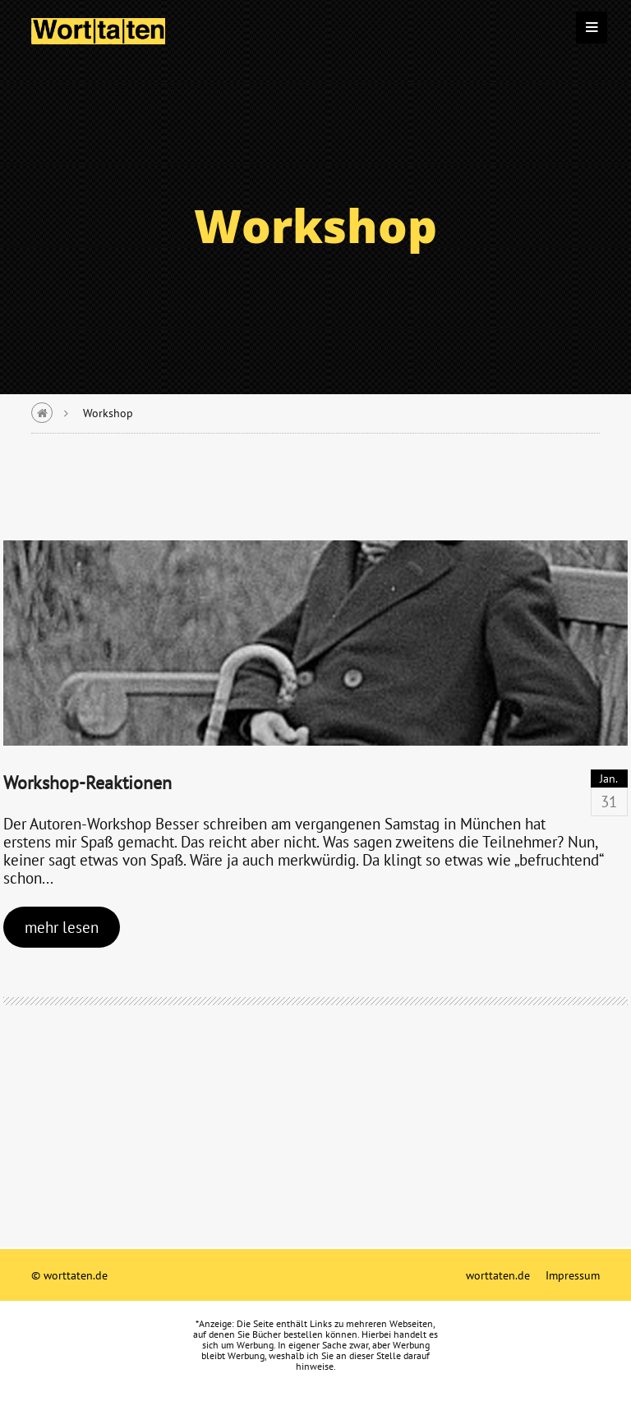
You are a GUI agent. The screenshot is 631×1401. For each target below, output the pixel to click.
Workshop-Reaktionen (87, 782)
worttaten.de (498, 1275)
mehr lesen (62, 926)
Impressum (573, 1275)
